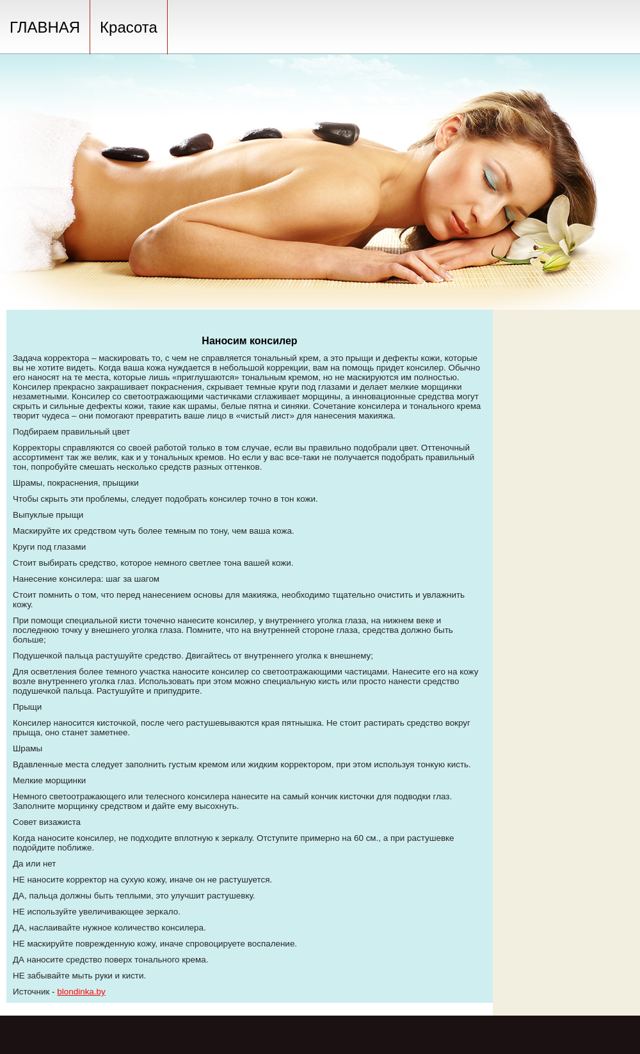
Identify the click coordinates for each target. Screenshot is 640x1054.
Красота (128, 27)
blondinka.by (81, 991)
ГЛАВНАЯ (45, 27)
